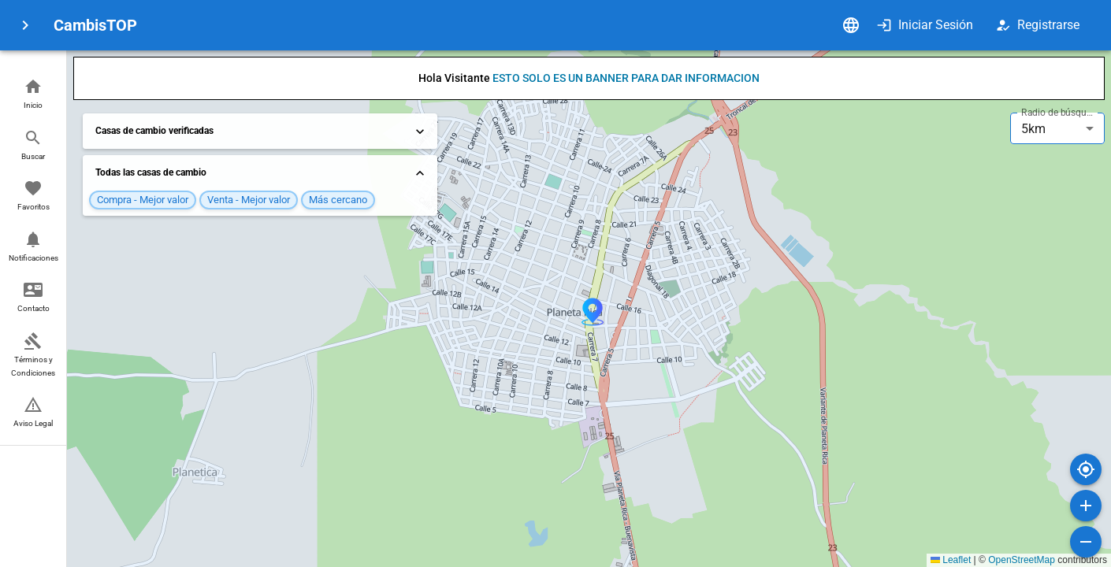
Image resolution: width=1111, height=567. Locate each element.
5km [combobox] (1033, 128)
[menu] (25, 25)
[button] (33, 94)
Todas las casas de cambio (261, 173)
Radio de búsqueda (1059, 112)
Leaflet (951, 559)
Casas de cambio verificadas (261, 131)
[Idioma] (851, 25)
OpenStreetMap (1021, 559)
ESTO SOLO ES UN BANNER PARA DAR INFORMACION (626, 78)
